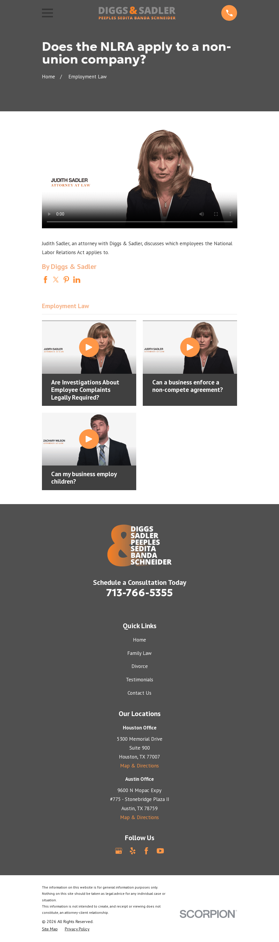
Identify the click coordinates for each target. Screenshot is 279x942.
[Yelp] (132, 850)
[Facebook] (146, 850)
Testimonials (139, 679)
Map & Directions (139, 765)
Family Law (139, 653)
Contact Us (139, 693)
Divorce (139, 666)
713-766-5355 (139, 592)
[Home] (137, 13)
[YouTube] (160, 850)
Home (139, 640)
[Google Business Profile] (118, 850)
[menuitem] (50, 929)
